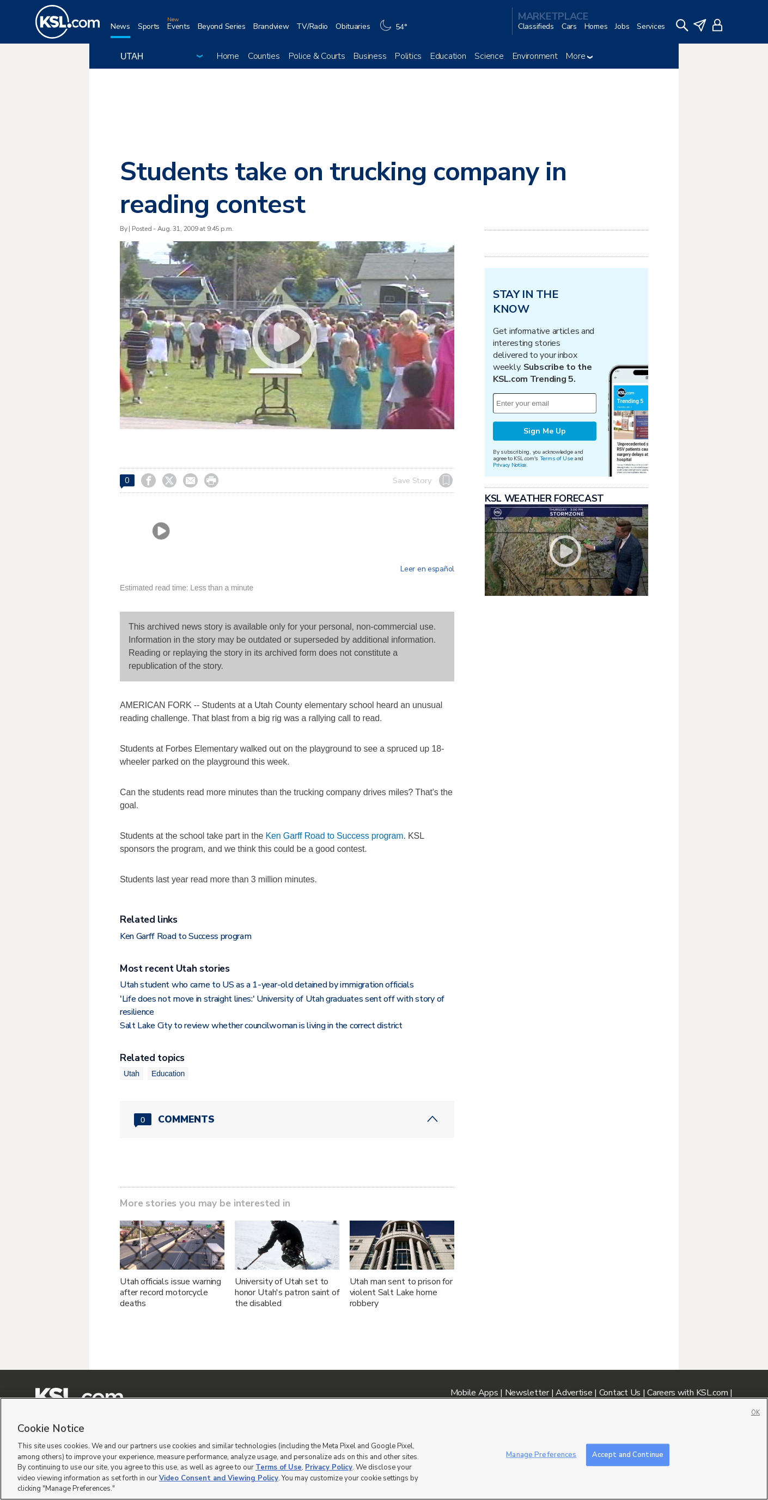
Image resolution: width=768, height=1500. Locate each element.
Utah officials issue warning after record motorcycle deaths (170, 1292)
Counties (264, 56)
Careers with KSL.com (687, 1393)
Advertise (574, 1393)
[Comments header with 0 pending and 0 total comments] (287, 1119)
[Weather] (396, 31)
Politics (408, 56)
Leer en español (427, 569)
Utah (131, 1073)
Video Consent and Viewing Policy (218, 1478)
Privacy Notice (509, 464)
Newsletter (527, 1393)
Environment (535, 56)
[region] (384, 1449)
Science (488, 56)
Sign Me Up (544, 431)
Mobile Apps (474, 1393)
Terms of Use (556, 458)
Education (448, 56)
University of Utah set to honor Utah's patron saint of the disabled (287, 1292)
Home (228, 56)
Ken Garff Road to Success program (334, 835)
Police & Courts (317, 56)
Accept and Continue (627, 1454)
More (579, 56)
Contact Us (620, 1393)
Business (369, 56)
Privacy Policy (328, 1467)
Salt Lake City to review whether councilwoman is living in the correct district (261, 1026)
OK (755, 1412)
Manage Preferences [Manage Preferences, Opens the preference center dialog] (541, 1454)
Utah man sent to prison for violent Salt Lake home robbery (401, 1292)
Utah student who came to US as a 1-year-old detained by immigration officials (266, 985)
